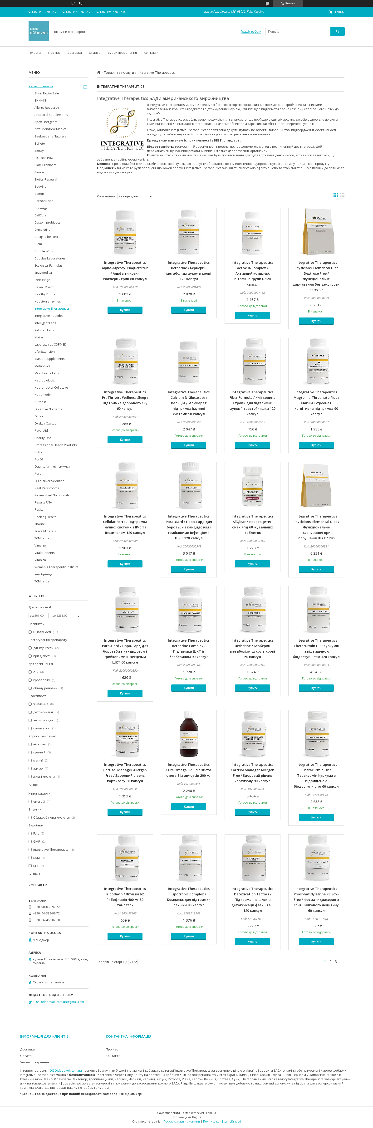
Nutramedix (42, 394)
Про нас (54, 52)
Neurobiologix (44, 380)
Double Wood (44, 251)
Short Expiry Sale (46, 93)
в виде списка (342, 196)
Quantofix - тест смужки (52, 466)
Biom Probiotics (45, 165)
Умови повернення (122, 52)
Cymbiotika (42, 229)
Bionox (39, 172)
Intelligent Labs (45, 323)
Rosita (39, 509)
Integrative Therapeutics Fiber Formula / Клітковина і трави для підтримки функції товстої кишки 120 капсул (252, 403)
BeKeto (39, 143)
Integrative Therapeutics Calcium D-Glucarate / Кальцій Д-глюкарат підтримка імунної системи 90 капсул (189, 403)
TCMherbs (41, 538)
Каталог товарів (41, 86)
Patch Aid (41, 430)
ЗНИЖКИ (40, 100)
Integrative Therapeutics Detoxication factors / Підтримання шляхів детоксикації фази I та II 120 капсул (252, 899)
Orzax (38, 416)
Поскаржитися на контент (181, 1121)
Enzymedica (43, 272)
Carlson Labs (43, 201)
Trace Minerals (45, 531)
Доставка (74, 52)
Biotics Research (46, 179)
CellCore (40, 215)
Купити (125, 310)
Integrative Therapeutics (52, 308)
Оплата (94, 52)
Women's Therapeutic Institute (56, 567)
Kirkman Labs (44, 330)
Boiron (39, 193)
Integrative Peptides (49, 315)
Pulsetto (40, 452)
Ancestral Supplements (51, 114)
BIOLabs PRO (43, 158)
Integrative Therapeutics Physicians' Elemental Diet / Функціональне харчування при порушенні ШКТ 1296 (316, 527)
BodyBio (40, 186)
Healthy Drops (44, 294)
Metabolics (42, 366)
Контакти (151, 52)
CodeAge (41, 208)
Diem (38, 244)
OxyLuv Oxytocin (46, 423)
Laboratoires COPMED (50, 344)
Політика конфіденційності (222, 1121)
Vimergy (40, 545)
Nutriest (40, 402)
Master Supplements (49, 358)
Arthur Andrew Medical (50, 129)
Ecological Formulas (48, 265)
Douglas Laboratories (50, 258)
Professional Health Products (55, 445)
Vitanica (40, 560)
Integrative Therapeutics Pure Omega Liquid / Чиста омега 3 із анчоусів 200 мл (188, 770)
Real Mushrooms (46, 488)
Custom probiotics (47, 222)
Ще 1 (36, 874)
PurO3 (39, 459)
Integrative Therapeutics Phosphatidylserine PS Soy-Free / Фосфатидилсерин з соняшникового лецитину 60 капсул (316, 899)
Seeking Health (45, 517)
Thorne (39, 524)
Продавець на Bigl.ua (186, 1117)
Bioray (39, 150)
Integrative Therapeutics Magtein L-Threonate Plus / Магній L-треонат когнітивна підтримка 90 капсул (316, 403)
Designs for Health (47, 236)
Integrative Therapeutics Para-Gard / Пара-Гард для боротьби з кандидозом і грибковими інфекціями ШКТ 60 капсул (125, 651)
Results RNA (43, 502)
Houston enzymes (47, 301)
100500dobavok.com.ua (65, 1070)
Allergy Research (46, 107)
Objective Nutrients (48, 409)
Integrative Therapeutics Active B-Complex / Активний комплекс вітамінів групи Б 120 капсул (252, 273)
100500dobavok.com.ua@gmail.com (58, 1002)
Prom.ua (210, 1113)
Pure (37, 473)
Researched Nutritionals (51, 495)
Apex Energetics (46, 122)
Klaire (38, 337)
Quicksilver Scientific (49, 481)
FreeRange (42, 280)
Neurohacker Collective (51, 387)
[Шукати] (337, 31)
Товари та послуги (119, 72)
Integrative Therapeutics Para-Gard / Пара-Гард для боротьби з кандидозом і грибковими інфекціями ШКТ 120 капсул (189, 527)
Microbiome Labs (46, 373)
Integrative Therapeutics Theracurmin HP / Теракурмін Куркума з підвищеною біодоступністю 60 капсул (316, 775)
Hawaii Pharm (44, 287)
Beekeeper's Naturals (50, 136)
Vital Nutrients (44, 553)
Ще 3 (36, 785)
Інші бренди (43, 574)
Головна (35, 52)
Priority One (43, 438)
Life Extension (44, 351)
